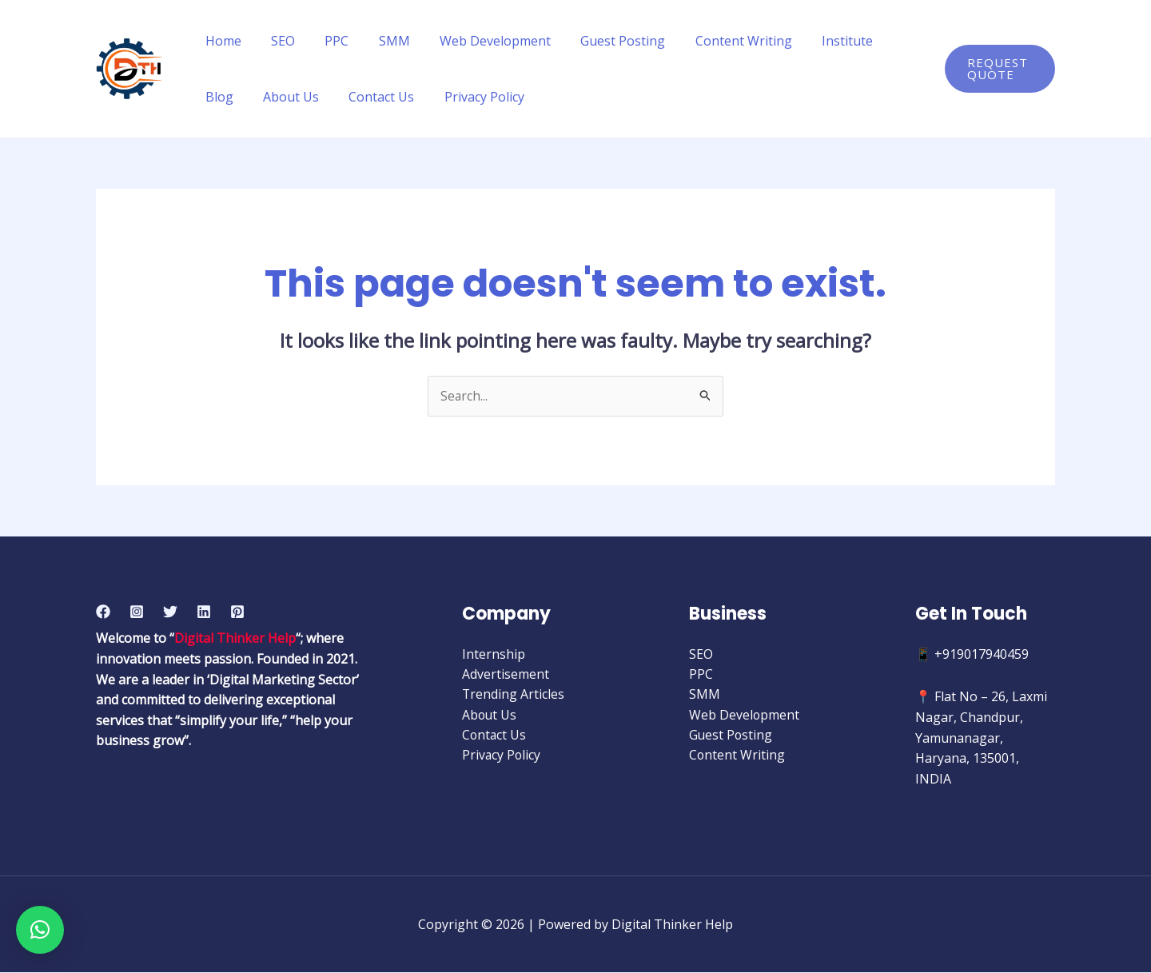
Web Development (476, 41)
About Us (231, 97)
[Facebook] (103, 611)
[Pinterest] (237, 611)
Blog (880, 41)
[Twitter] (170, 611)
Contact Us (317, 97)
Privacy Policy (416, 97)
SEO (277, 41)
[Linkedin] (204, 611)
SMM (379, 41)
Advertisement (505, 675)
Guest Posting (599, 41)
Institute (815, 41)
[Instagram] (136, 611)
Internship (493, 654)
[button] (40, 930)
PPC (326, 41)
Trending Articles (513, 695)
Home (221, 41)
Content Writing (715, 41)
